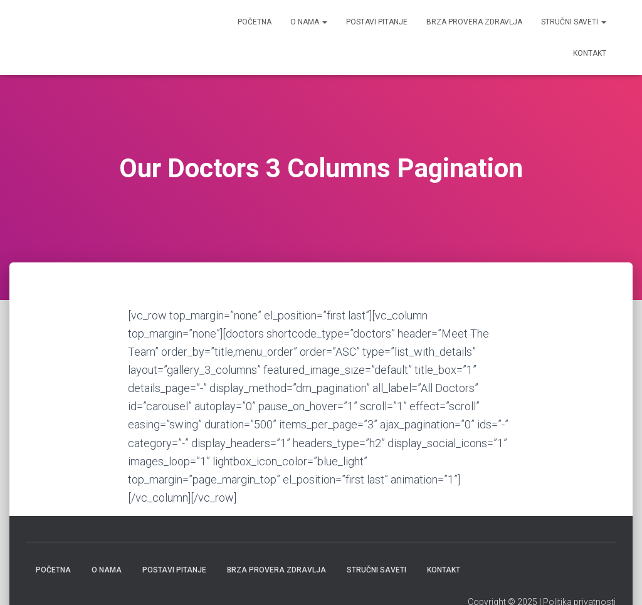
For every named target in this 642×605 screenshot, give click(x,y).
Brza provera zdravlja (474, 22)
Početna (254, 22)
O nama (308, 22)
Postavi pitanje (377, 22)
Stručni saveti (573, 22)
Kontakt (589, 53)
